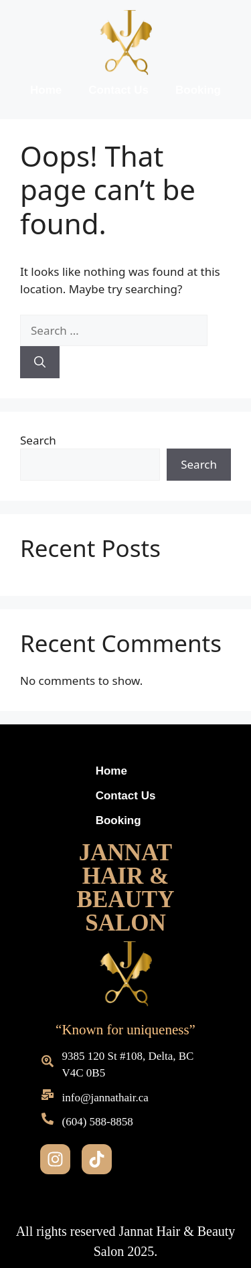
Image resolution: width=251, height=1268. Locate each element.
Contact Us (118, 90)
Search (38, 440)
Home (46, 90)
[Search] (40, 362)
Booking (198, 90)
